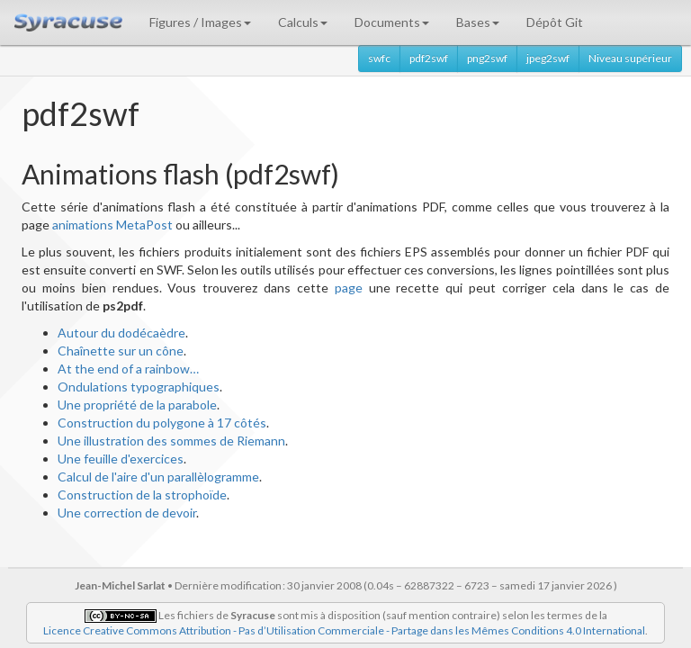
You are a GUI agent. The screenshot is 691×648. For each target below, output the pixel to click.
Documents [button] (391, 22)
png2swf (487, 58)
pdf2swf (428, 58)
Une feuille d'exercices (121, 458)
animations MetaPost (112, 224)
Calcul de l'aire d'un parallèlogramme (158, 476)
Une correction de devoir (127, 512)
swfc (379, 58)
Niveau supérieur (630, 58)
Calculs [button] (303, 22)
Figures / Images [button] (200, 22)
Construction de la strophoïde (142, 494)
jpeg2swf (548, 58)
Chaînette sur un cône (121, 350)
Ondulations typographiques (139, 386)
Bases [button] (477, 22)
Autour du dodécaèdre (121, 332)
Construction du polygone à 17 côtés (162, 422)
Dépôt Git (554, 22)
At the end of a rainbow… (128, 368)
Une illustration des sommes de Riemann (171, 440)
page (349, 287)
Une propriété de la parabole (137, 404)
